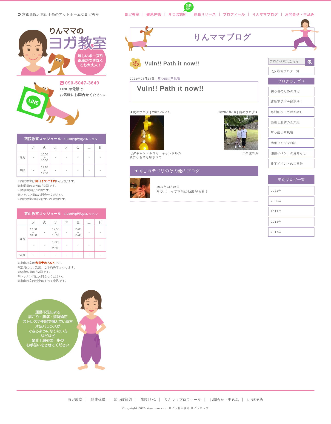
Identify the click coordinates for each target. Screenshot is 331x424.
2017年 (276, 232)
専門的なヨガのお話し (287, 112)
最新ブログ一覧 (285, 71)
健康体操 (153, 14)
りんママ (182, 400)
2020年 (276, 201)
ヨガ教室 (132, 14)
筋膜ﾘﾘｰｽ (148, 400)
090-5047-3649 (79, 82)
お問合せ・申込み (299, 14)
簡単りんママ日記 (284, 143)
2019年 (276, 211)
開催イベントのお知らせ (288, 153)
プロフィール (234, 14)
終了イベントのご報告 (287, 163)
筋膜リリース (205, 14)
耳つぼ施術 (179, 14)
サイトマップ (200, 408)
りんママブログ (265, 14)
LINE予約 (255, 400)
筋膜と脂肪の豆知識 (285, 122)
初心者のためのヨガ (285, 91)
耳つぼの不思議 (282, 132)
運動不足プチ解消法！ (287, 101)
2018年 (276, 221)
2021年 (276, 190)
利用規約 (179, 408)
